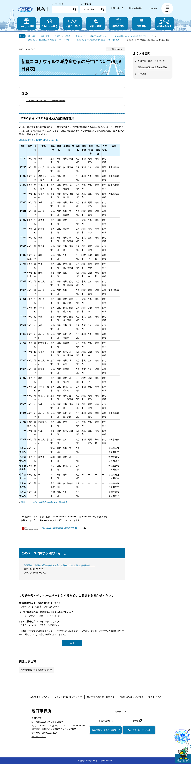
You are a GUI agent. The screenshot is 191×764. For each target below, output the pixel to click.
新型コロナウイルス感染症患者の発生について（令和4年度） (49, 40)
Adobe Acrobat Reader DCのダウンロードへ (64, 528)
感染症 (67, 36)
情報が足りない (52, 606)
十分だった (27, 606)
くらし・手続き (49, 23)
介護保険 (142, 74)
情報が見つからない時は (131, 697)
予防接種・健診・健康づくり (151, 61)
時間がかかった (57, 625)
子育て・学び (72, 23)
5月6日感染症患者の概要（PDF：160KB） (39, 140)
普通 (39, 606)
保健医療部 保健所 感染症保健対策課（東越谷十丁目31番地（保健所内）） (59, 565)
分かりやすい (28, 616)
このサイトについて (39, 697)
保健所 (57, 36)
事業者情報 (118, 23)
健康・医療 (45, 36)
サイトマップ (154, 697)
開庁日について (39, 736)
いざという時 (27, 23)
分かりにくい (54, 616)
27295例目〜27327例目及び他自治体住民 (45, 100)
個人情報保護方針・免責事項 (100, 697)
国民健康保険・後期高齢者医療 (152, 67)
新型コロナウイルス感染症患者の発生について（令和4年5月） (99, 40)
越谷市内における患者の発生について (36, 670)
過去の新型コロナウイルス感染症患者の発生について (134, 36)
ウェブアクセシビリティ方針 (68, 697)
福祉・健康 (95, 23)
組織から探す (165, 23)
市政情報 (142, 23)
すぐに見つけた (29, 625)
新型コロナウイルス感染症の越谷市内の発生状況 (44, 502)
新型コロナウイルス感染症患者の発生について (92, 36)
